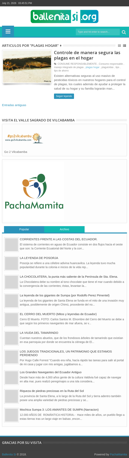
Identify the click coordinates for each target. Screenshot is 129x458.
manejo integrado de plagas (69, 67)
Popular (24, 229)
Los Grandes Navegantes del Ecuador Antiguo (51, 372)
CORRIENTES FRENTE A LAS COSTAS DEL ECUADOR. (58, 239)
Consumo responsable (111, 63)
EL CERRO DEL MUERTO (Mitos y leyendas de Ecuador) (58, 314)
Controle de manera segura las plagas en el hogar (87, 55)
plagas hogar (92, 67)
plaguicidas (108, 67)
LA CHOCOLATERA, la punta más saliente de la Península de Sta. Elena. (69, 276)
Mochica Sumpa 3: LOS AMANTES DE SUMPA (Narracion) (59, 409)
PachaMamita (118, 454)
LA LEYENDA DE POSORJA (39, 258)
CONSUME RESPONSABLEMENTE (77, 63)
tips (117, 67)
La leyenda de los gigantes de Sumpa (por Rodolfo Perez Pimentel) (65, 295)
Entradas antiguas (14, 105)
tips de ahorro (61, 70)
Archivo (64, 229)
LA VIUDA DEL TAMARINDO (39, 332)
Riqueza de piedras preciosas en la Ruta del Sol (52, 391)
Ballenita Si (9, 454)
